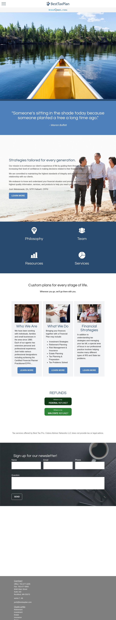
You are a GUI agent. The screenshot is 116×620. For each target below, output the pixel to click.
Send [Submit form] (17, 497)
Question (15, 475)
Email (45, 460)
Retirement (18, 610)
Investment (18, 612)
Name (14, 460)
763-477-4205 (24, 584)
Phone (78, 460)
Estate (16, 615)
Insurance (18, 617)
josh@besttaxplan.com (23, 602)
